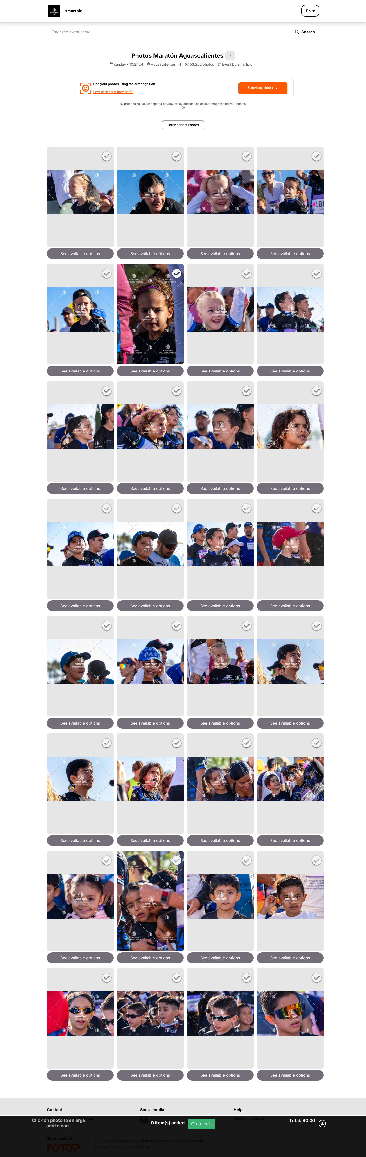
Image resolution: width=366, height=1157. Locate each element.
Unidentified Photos (183, 125)
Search (305, 31)
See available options (80, 253)
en (310, 10)
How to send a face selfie (113, 92)
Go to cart (201, 1123)
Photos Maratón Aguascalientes (177, 55)
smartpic (73, 10)
